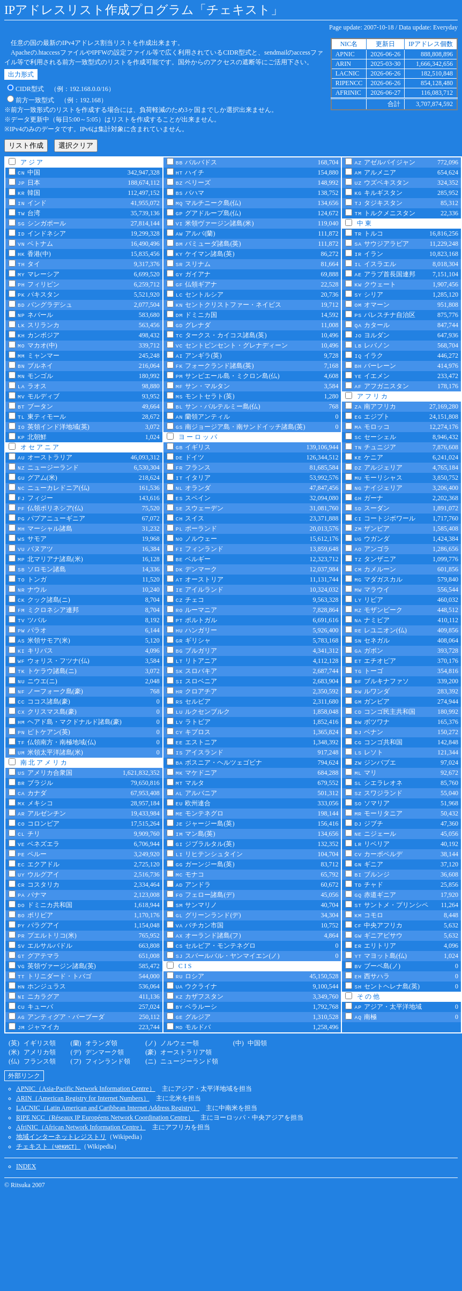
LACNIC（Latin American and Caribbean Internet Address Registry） (107, 1108)
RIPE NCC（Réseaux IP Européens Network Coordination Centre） (105, 1117)
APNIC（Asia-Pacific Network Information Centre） (85, 1088)
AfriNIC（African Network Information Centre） (81, 1127)
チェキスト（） (48, 1146)
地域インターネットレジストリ (61, 1137)
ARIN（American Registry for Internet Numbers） (83, 1098)
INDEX (26, 1166)
